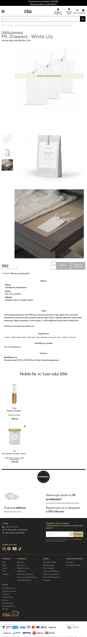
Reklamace (21, 571)
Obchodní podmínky (25, 574)
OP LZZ (5, 609)
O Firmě (5, 594)
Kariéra (5, 600)
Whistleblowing (8, 606)
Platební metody (23, 568)
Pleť (3, 562)
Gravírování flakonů (51, 571)
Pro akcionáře (7, 603)
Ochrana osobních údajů (26, 577)
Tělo (4, 571)
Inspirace (46, 580)
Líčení (4, 568)
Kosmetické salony (73, 565)
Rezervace (21, 565)
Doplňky (5, 574)
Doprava (20, 562)
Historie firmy (7, 597)
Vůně (4, 565)
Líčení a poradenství (51, 574)
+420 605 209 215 (12, 527)
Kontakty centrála (9, 591)
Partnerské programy (51, 577)
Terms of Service (57, 541)
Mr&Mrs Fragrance (12, 32)
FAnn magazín (48, 568)
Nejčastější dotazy (24, 580)
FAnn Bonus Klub (50, 562)
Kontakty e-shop (8, 588)
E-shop (5, 523)
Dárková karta (48, 565)
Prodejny (69, 562)
